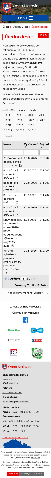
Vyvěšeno (31, 144)
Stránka (15, 278)
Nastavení (38, 474)
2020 (20, 125)
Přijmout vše (13, 474)
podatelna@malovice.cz (16, 401)
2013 (30, 115)
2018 (42, 120)
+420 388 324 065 (12, 392)
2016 (20, 120)
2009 (22, 110)
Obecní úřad (20, 27)
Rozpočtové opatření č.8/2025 (10, 198)
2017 (31, 120)
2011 (8, 115)
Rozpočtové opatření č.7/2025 (10, 186)
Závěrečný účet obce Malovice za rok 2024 (12, 161)
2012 (19, 115)
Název (7, 144)
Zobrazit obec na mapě (15, 444)
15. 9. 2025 (30, 195)
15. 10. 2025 (30, 207)
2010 (33, 110)
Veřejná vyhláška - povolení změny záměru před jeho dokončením (12, 261)
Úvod (5, 27)
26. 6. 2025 (30, 158)
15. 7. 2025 (30, 170)
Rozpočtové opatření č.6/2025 (10, 174)
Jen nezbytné (26, 474)
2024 (33, 130)
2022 (9, 130)
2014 (41, 115)
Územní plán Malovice (25, 313)
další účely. (35, 458)
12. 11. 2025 (30, 220)
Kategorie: (8, 109)
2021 (32, 125)
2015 (8, 120)
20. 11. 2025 (30, 250)
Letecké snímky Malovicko (25, 306)
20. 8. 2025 (30, 182)
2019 (8, 125)
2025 (9, 135)
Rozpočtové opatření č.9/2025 (10, 211)
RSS (43, 35)
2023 (21, 130)
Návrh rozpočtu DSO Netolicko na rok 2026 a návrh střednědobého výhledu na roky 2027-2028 (12, 232)
